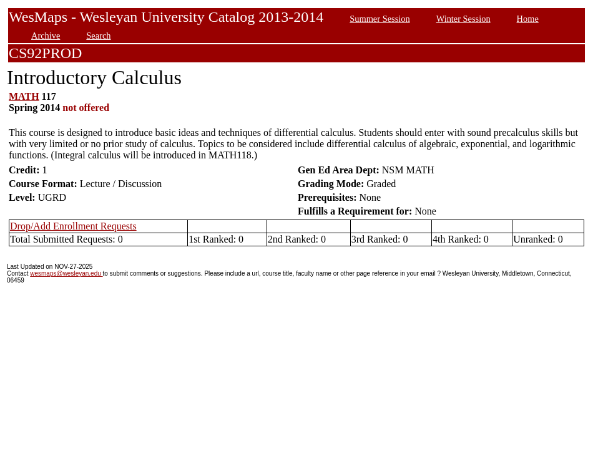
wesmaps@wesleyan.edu (66, 273)
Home (528, 19)
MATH (24, 96)
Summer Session (379, 19)
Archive (45, 36)
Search (98, 36)
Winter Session (463, 19)
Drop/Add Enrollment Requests (73, 226)
